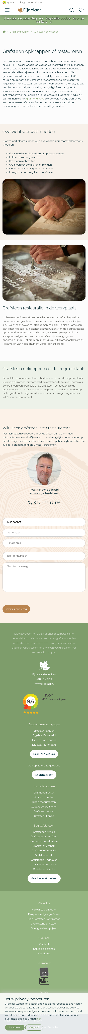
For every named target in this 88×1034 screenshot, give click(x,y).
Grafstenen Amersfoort (44, 836)
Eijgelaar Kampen (44, 730)
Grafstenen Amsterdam (44, 841)
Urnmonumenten (44, 797)
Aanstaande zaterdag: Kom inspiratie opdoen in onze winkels (44, 20)
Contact (44, 944)
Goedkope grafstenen (44, 806)
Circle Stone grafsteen (44, 923)
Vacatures (44, 953)
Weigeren (34, 1027)
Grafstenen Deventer (44, 850)
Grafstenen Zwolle (44, 869)
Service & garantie (44, 948)
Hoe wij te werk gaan (44, 909)
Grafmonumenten (44, 792)
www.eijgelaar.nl (44, 683)
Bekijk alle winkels (44, 753)
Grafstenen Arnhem (44, 845)
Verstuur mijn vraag (16, 609)
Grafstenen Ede (44, 855)
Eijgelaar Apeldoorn (44, 740)
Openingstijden (44, 774)
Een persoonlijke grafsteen (44, 914)
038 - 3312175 (44, 679)
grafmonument (35, 98)
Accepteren (15, 1027)
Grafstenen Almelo (44, 831)
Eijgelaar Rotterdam (44, 744)
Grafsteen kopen (44, 816)
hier (38, 1018)
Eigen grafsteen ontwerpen (44, 919)
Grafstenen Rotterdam (44, 864)
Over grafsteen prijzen (44, 928)
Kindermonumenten (44, 801)
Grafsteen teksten (44, 811)
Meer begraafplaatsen (44, 878)
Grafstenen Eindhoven (44, 859)
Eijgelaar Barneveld (44, 735)
